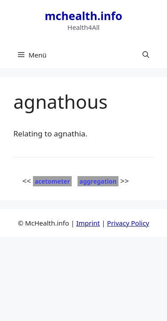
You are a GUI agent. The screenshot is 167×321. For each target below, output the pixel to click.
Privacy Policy (128, 222)
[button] (146, 54)
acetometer (52, 181)
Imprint (88, 222)
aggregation (97, 181)
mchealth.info (83, 15)
